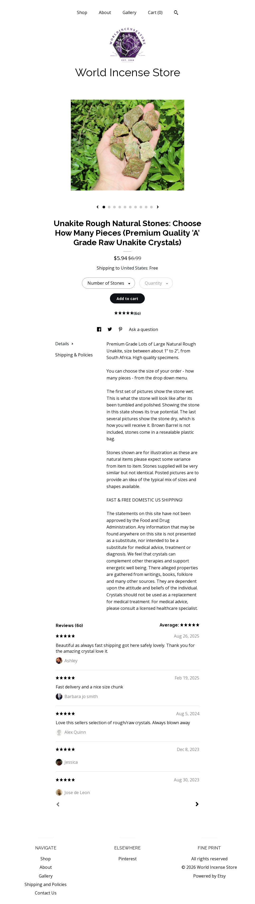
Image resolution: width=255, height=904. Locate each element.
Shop (82, 12)
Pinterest (127, 859)
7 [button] (135, 207)
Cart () (155, 12)
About (105, 12)
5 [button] (125, 207)
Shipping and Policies (46, 884)
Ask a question (143, 329)
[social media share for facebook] (99, 329)
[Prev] (58, 805)
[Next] (197, 805)
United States (134, 268)
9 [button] (146, 207)
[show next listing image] (157, 207)
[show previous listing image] (97, 207)
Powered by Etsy (209, 876)
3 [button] (114, 207)
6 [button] (130, 207)
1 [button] (104, 207)
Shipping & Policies (74, 355)
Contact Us (46, 893)
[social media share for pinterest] (121, 329)
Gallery (129, 12)
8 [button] (141, 207)
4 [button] (119, 207)
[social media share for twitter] (110, 329)
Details (64, 344)
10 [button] (151, 207)
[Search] (176, 13)
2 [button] (109, 207)
